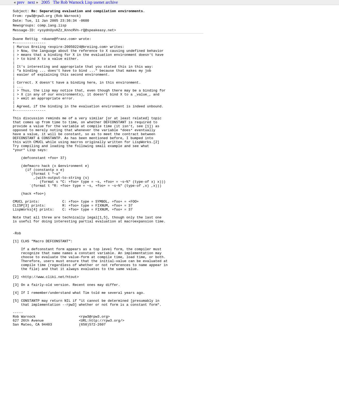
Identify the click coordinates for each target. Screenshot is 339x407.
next (31, 2)
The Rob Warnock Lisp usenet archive (85, 2)
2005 (45, 2)
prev (20, 2)
